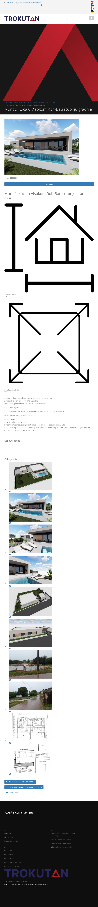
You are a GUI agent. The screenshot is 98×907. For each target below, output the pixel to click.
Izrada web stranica (17, 884)
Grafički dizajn (28, 884)
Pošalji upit (49, 184)
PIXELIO (6, 884)
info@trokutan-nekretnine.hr (30, 3)
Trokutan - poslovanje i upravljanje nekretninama (24, 102)
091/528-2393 (12, 3)
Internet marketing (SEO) (41, 884)
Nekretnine (51, 102)
